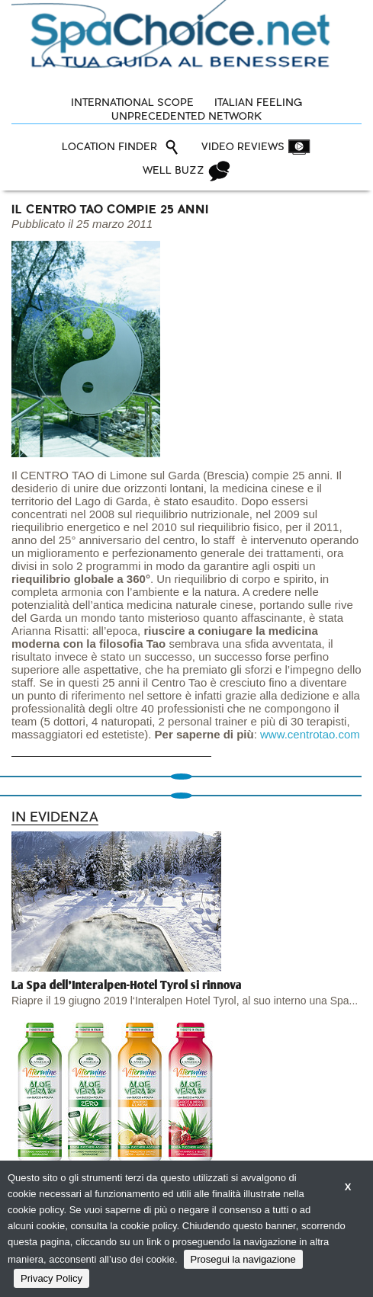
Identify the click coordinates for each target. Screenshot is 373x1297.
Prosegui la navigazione (243, 1259)
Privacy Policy (51, 1278)
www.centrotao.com (310, 734)
